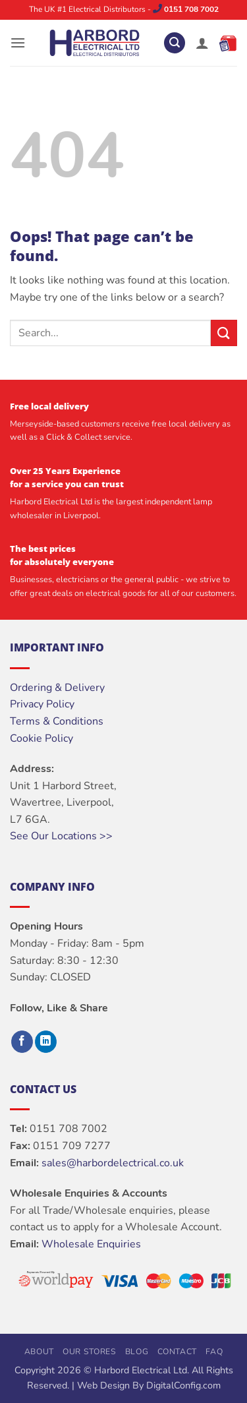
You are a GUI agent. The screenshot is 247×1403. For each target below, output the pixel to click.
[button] (18, 42)
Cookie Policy (41, 738)
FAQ (214, 1351)
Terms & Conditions (56, 721)
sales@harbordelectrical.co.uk (112, 1163)
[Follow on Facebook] (22, 1041)
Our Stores (89, 1351)
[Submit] (224, 332)
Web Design (103, 1385)
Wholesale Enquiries (91, 1244)
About (39, 1351)
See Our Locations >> (61, 836)
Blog (136, 1351)
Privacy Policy (42, 704)
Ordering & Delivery (57, 687)
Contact (177, 1351)
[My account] (202, 42)
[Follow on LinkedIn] (46, 1041)
